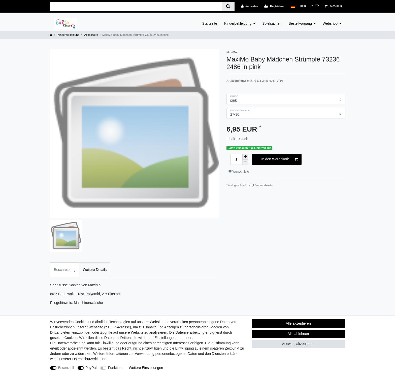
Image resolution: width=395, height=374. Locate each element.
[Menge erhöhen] (245, 157)
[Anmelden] (249, 6)
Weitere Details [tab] (95, 270)
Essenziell (66, 368)
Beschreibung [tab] (65, 270)
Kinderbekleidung (237, 23)
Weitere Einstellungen (146, 368)
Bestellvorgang (300, 23)
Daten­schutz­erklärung (89, 359)
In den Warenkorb (279, 159)
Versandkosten (264, 185)
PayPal (90, 368)
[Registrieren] (274, 6)
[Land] (292, 6)
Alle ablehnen (298, 334)
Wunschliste (238, 171)
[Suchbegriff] (136, 6)
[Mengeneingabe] (236, 159)
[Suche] (228, 6)
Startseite (209, 23)
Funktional (116, 368)
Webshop (330, 23)
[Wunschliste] (315, 6)
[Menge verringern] (245, 162)
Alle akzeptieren (298, 323)
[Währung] (303, 6)
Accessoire (91, 34)
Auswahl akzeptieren (298, 344)
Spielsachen (271, 23)
